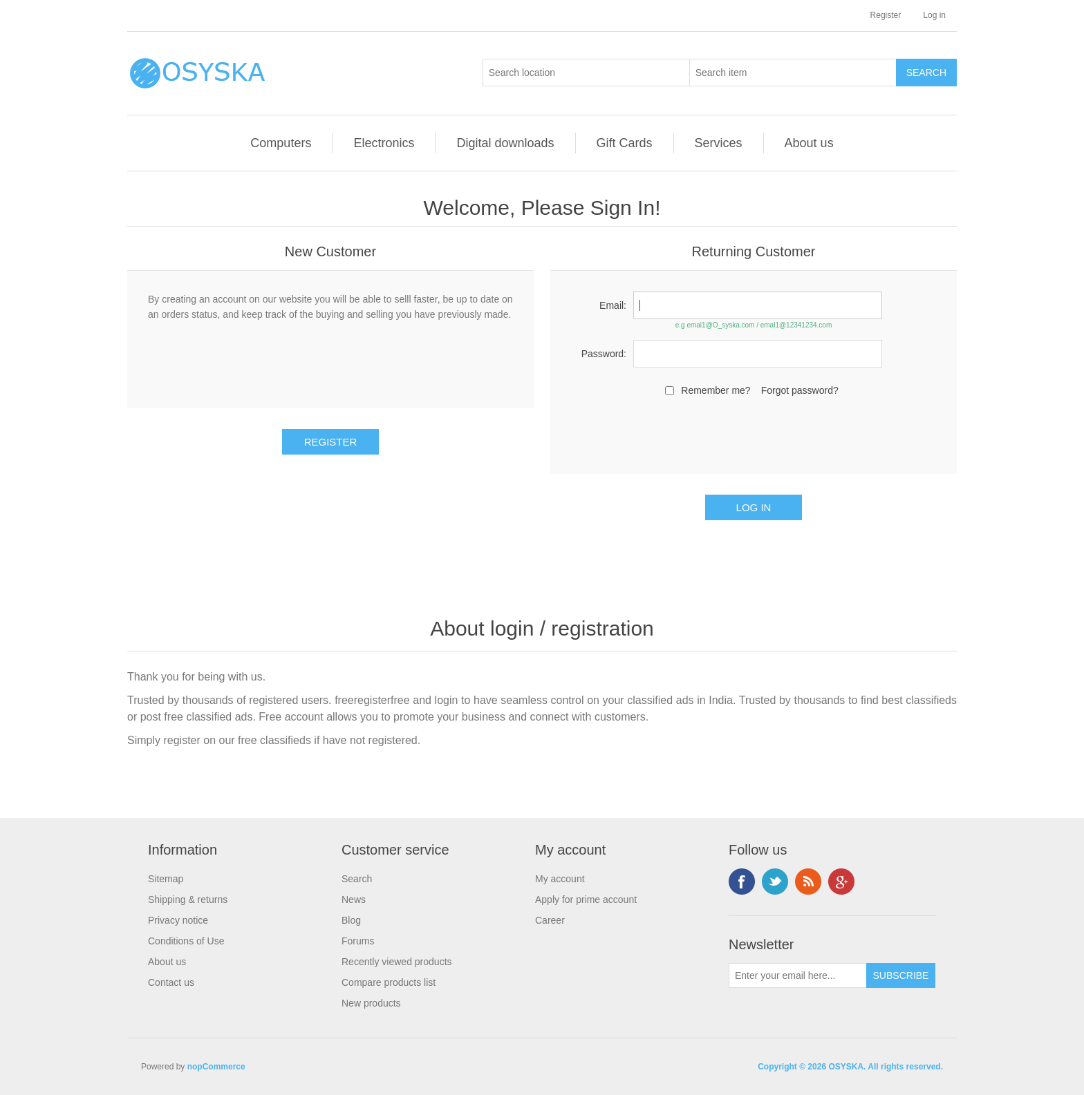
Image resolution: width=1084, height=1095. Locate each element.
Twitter (775, 881)
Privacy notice (178, 920)
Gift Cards (625, 143)
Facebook (742, 881)
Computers (280, 143)
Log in (934, 15)
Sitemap (165, 878)
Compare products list (389, 982)
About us (809, 143)
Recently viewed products (397, 961)
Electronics (383, 143)
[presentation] (753, 433)
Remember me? (715, 390)
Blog (351, 920)
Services (718, 143)
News (354, 899)
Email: (612, 305)
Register (885, 15)
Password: (603, 353)
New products (371, 1003)
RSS (808, 881)
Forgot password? (800, 390)
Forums (358, 940)
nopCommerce (216, 1067)
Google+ (841, 881)
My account (560, 878)
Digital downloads (505, 143)
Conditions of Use (186, 940)
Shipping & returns (187, 899)
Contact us (171, 982)
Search (357, 878)
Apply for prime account (586, 899)
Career (550, 920)
